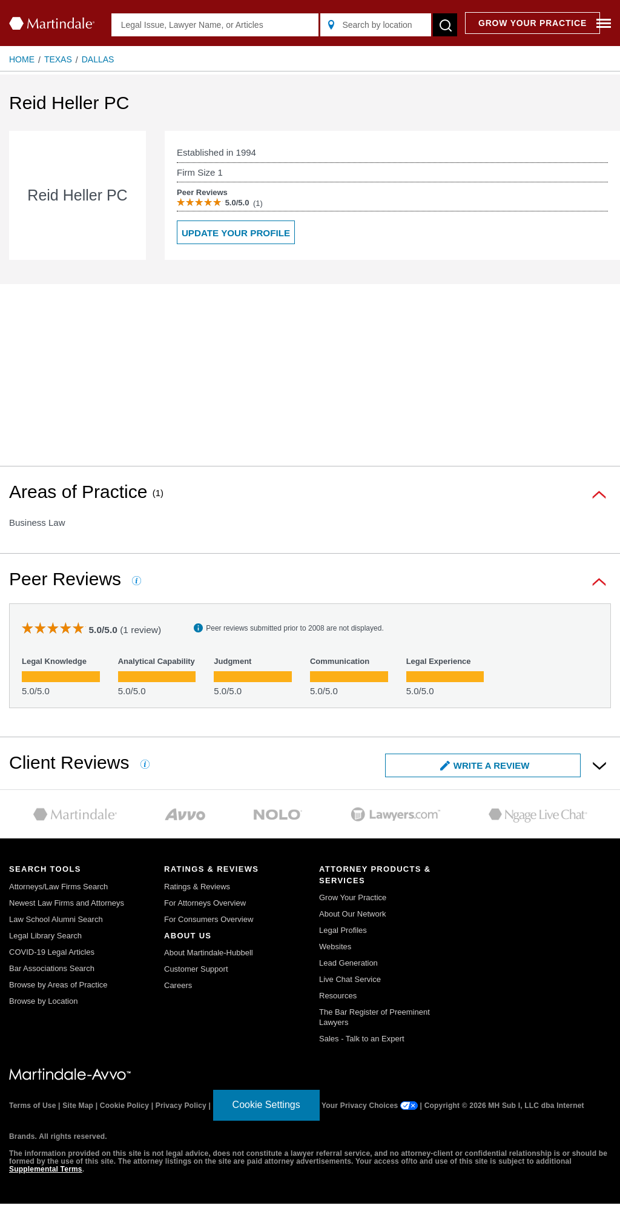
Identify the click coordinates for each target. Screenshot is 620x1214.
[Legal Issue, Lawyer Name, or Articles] (215, 24)
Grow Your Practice (352, 897)
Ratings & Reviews (197, 886)
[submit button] (445, 24)
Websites (335, 946)
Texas (58, 59)
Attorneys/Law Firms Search (58, 886)
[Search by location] (375, 24)
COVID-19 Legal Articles (51, 952)
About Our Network (352, 913)
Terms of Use (32, 1105)
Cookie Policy (124, 1105)
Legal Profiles (343, 930)
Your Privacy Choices (370, 1105)
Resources (338, 995)
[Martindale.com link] (70, 1073)
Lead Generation (348, 962)
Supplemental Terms (45, 1169)
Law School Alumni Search (56, 919)
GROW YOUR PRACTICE (532, 23)
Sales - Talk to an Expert (361, 1038)
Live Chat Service (350, 979)
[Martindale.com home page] (51, 23)
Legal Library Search (45, 935)
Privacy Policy (181, 1105)
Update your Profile (236, 233)
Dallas (98, 59)
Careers (178, 985)
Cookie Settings (266, 1105)
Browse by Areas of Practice (58, 984)
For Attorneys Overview (205, 902)
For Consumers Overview (208, 919)
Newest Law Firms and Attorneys (66, 902)
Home (22, 59)
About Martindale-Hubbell (208, 952)
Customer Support (196, 969)
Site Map (77, 1105)
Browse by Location (43, 1001)
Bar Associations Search (51, 968)
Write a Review (485, 765)
